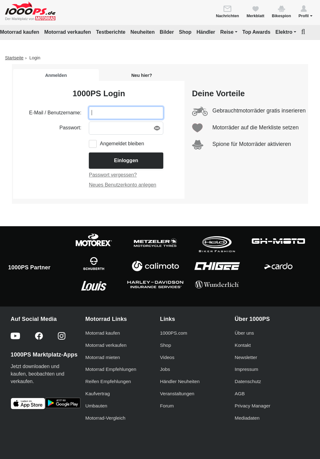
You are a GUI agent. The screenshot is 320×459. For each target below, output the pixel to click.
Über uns (244, 333)
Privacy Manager (252, 405)
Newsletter (246, 357)
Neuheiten (142, 32)
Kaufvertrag (97, 393)
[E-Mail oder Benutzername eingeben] (126, 113)
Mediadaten (247, 418)
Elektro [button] (283, 32)
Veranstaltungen (177, 393)
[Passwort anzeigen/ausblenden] (157, 127)
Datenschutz (248, 381)
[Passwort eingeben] (126, 128)
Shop (185, 32)
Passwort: (70, 127)
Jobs (165, 369)
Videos (167, 357)
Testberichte (110, 32)
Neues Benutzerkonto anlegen (122, 184)
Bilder (167, 32)
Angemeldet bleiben (122, 143)
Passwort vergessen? (113, 174)
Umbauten (96, 405)
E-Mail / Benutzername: (55, 112)
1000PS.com (173, 333)
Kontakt (243, 345)
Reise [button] (227, 32)
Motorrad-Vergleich (105, 418)
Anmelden (56, 75)
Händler (205, 32)
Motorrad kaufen (19, 32)
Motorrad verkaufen (67, 32)
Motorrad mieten (102, 357)
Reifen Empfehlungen (108, 381)
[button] (305, 11)
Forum (167, 405)
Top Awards (256, 32)
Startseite (14, 57)
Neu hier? (141, 75)
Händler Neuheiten (180, 381)
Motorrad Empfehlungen (110, 369)
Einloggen (126, 160)
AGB (240, 393)
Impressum (246, 369)
